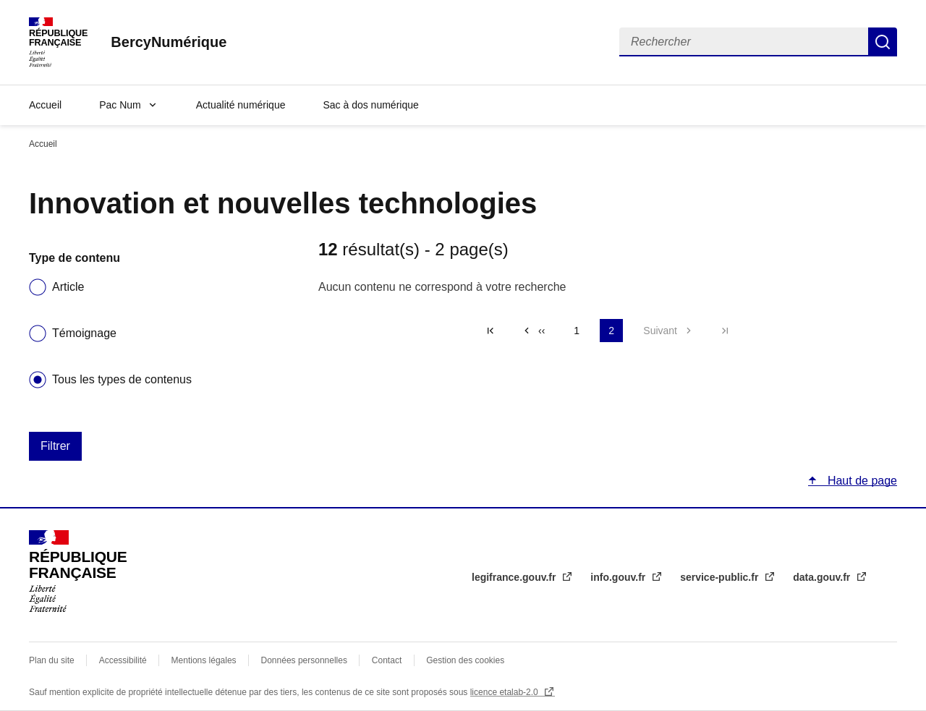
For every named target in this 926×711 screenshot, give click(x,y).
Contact (387, 660)
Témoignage (84, 333)
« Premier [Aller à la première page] (490, 330)
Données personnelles (304, 660)
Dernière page (724, 330)
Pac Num (120, 105)
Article (68, 287)
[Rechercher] (743, 41)
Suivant (660, 330)
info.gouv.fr (619, 577)
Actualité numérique (241, 105)
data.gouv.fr (823, 577)
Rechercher (882, 41)
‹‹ (541, 330)
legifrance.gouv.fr (515, 577)
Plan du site (52, 660)
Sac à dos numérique (370, 105)
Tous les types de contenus (122, 379)
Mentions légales (204, 660)
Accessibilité (123, 660)
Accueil (45, 105)
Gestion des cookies (465, 660)
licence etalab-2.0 (505, 692)
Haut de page (860, 480)
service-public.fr (720, 577)
